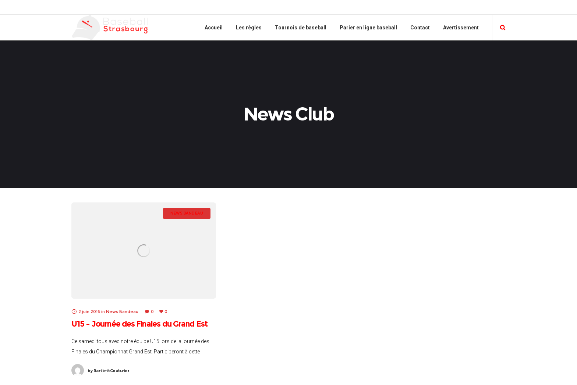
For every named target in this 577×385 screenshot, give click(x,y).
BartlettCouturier (108, 370)
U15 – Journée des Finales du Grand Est (139, 323)
